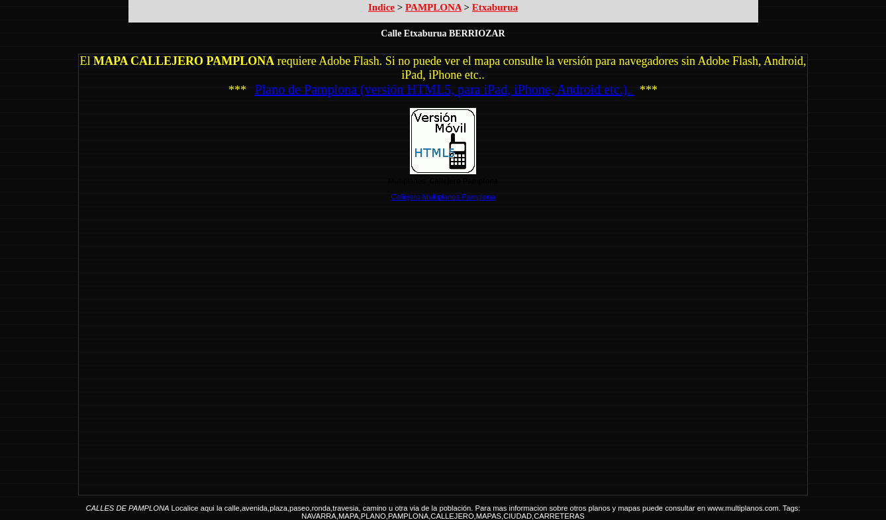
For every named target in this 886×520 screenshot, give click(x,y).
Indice (381, 7)
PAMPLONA (433, 7)
